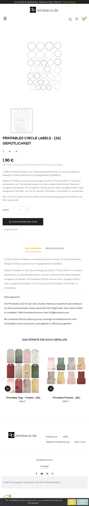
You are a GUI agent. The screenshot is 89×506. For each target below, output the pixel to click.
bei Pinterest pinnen (16, 151)
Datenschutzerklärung (57, 441)
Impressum (52, 436)
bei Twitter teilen (10, 151)
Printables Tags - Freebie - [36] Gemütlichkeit (23, 397)
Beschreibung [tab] (33, 248)
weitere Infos (82, 502)
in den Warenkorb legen (23, 222)
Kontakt (44, 466)
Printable (15, 181)
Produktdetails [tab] (55, 248)
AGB (65, 436)
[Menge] (19, 210)
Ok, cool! (72, 502)
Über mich (79, 441)
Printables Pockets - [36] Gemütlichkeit (66, 397)
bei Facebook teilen (3, 151)
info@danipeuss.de (59, 312)
